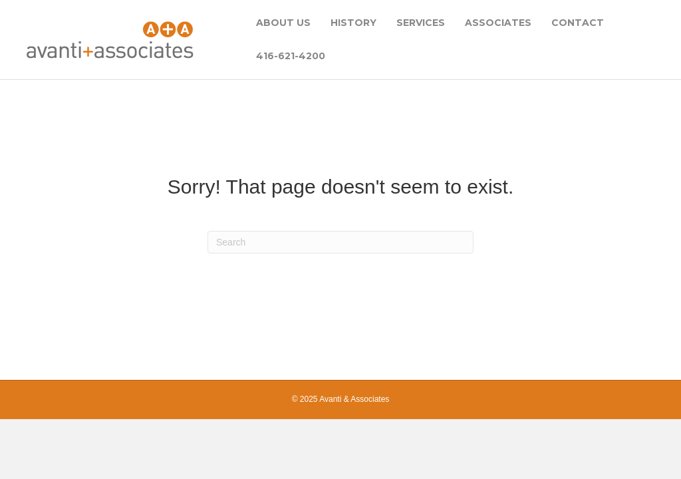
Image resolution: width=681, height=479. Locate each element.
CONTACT (577, 23)
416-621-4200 (290, 56)
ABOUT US (283, 23)
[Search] (340, 242)
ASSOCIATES (498, 23)
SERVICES (420, 23)
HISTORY (353, 23)
